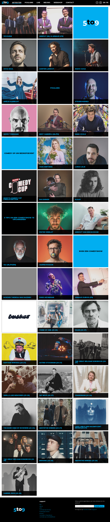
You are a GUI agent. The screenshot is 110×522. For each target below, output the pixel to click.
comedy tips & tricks (45, 509)
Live (38, 3)
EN (104, 3)
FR (107, 3)
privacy (42, 513)
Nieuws (47, 3)
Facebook (86, 509)
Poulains (29, 3)
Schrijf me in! (99, 506)
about (41, 506)
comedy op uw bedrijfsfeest (47, 517)
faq (40, 504)
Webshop (58, 3)
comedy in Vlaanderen (46, 515)
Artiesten (16, 3)
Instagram (93, 509)
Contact (70, 3)
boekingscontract (45, 511)
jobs (41, 508)
